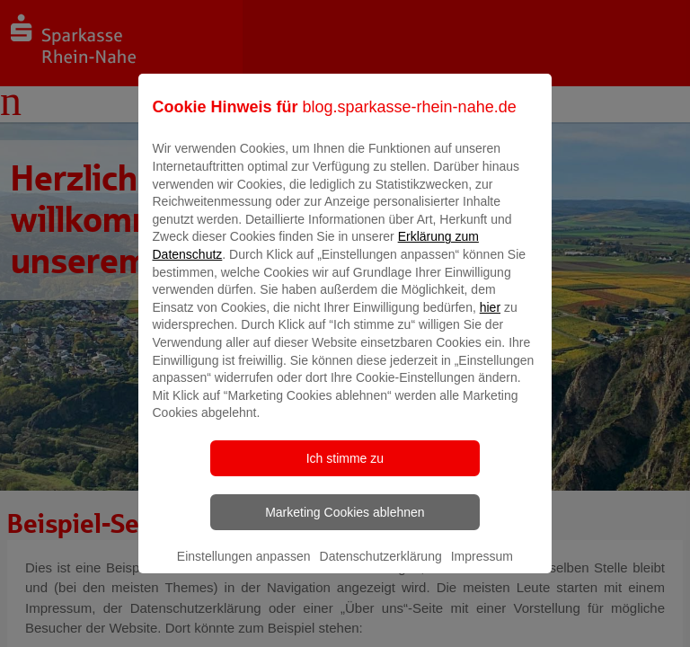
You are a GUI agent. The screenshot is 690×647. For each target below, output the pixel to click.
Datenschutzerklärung (381, 569)
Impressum (482, 569)
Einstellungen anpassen (244, 569)
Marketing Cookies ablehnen (344, 525)
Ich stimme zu (345, 471)
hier (490, 320)
